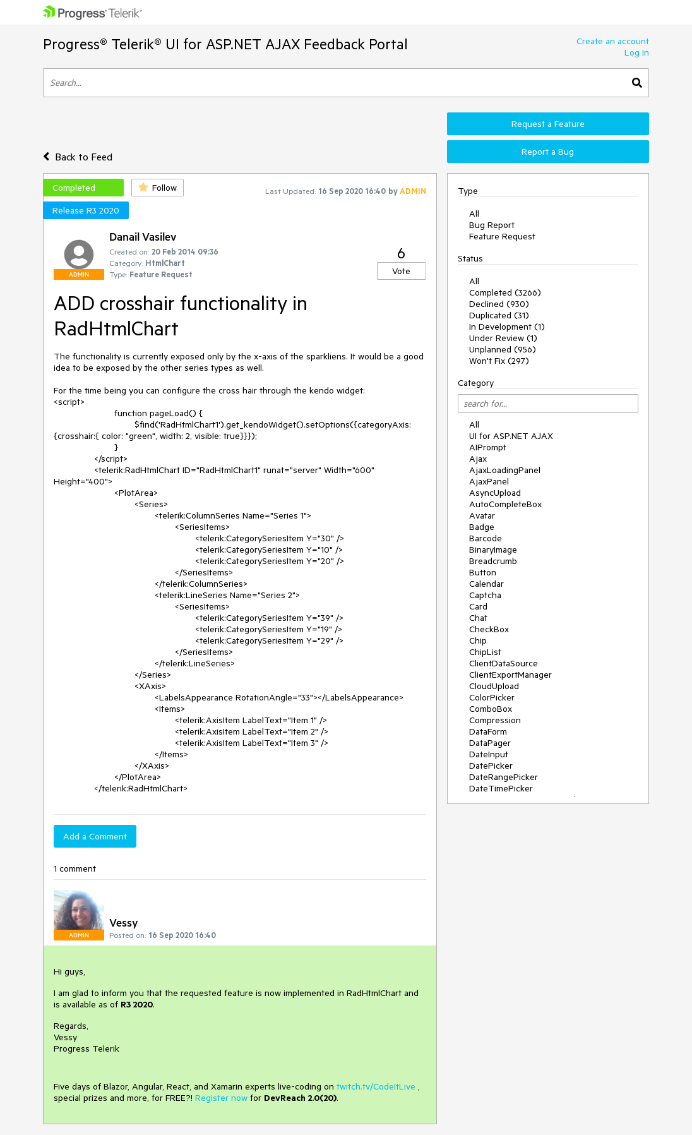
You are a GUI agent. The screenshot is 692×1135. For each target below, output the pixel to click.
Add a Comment (95, 836)
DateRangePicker (503, 777)
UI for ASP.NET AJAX (511, 435)
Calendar (486, 583)
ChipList (485, 652)
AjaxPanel (489, 481)
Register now (221, 1097)
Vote (401, 271)
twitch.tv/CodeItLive (376, 1086)
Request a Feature (548, 123)
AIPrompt (487, 447)
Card (478, 606)
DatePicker (491, 765)
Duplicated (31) (499, 315)
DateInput (488, 754)
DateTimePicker (501, 788)
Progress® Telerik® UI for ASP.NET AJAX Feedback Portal (225, 44)
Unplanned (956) (502, 349)
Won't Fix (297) (499, 360)
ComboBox (490, 708)
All (474, 213)
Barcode (485, 538)
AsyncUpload (495, 492)
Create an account (612, 41)
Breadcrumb (493, 561)
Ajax (478, 458)
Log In (636, 52)
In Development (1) (507, 326)
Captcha (485, 595)
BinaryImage (493, 549)
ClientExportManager (510, 674)
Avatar (482, 515)
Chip (478, 640)
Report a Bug (548, 151)
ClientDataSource (503, 663)
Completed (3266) (505, 292)
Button (482, 572)
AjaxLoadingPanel (504, 470)
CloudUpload (494, 686)
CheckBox (489, 629)
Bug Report (492, 225)
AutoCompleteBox (505, 504)
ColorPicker (492, 697)
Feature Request (502, 236)
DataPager (490, 742)
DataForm (488, 731)
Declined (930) (499, 303)
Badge (481, 526)
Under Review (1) (503, 338)
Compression (495, 720)
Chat (478, 617)
